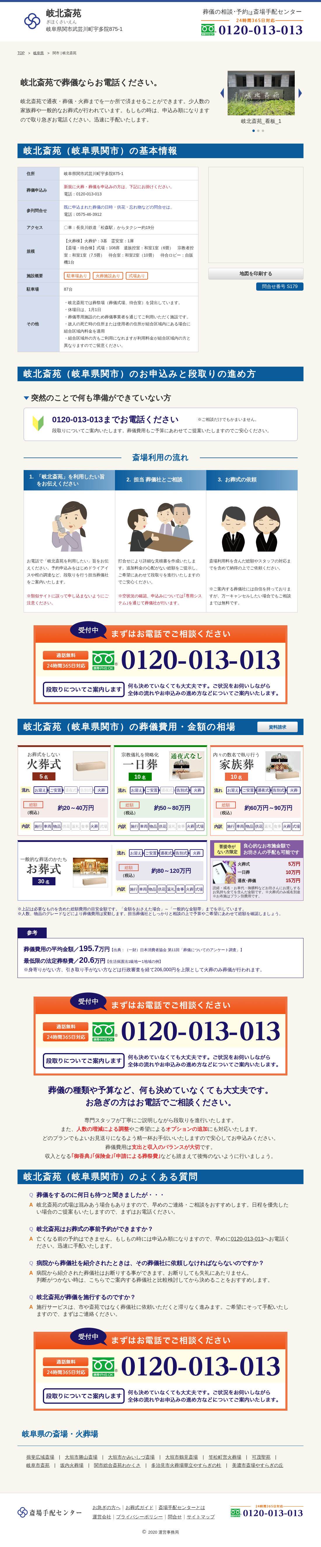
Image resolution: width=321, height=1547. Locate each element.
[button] (300, 93)
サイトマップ (201, 1516)
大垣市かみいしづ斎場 (131, 1457)
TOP (21, 53)
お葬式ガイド (139, 1507)
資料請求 (277, 727)
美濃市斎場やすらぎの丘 (257, 1465)
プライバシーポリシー (139, 1516)
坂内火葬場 (71, 1465)
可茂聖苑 (261, 1457)
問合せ (175, 1516)
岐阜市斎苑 (38, 1465)
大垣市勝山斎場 (81, 1457)
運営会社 (102, 1516)
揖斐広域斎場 (40, 1457)
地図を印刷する (256, 273)
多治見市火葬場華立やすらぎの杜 (186, 1465)
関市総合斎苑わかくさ (117, 1465)
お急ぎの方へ (107, 1507)
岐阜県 (38, 53)
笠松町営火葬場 (225, 1457)
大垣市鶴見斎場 (181, 1457)
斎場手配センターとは (181, 1507)
